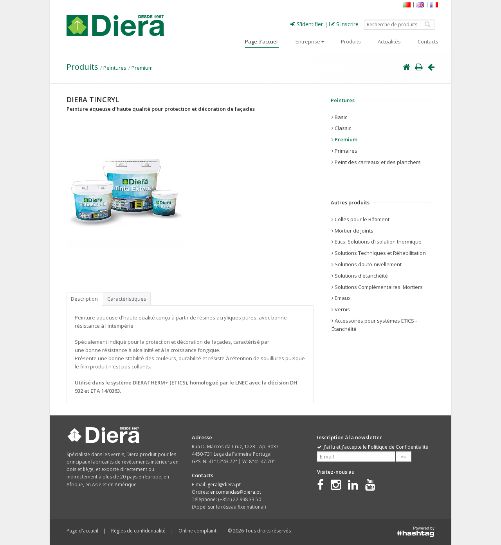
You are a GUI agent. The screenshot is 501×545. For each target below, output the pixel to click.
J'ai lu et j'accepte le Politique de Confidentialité (372, 447)
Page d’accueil (262, 41)
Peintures (114, 67)
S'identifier (306, 24)
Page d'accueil (82, 530)
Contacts (428, 41)
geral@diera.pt (224, 484)
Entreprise (310, 41)
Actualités (389, 41)
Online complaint (197, 530)
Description (84, 298)
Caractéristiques (126, 298)
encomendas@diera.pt (235, 492)
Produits (351, 41)
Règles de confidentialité (138, 530)
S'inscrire (344, 24)
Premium (142, 67)
